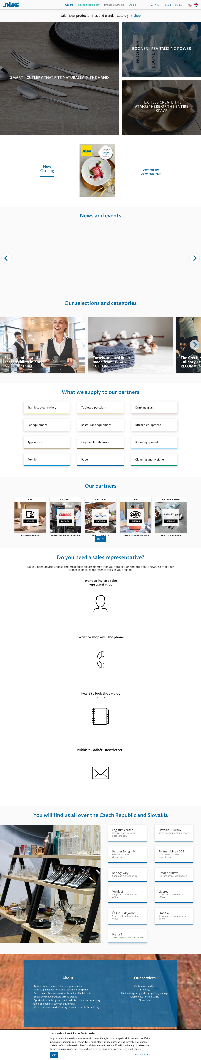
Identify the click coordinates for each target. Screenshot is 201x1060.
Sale (63, 15)
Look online (151, 169)
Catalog (122, 15)
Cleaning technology (89, 4)
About (168, 5)
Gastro (69, 4)
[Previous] (6, 258)
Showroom (145, 1000)
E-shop (136, 15)
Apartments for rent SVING (145, 996)
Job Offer (155, 5)
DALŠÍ (100, 539)
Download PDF (151, 173)
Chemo (132, 4)
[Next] (194, 258)
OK (54, 1055)
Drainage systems (114, 4)
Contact (179, 5)
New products (79, 15)
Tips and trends (103, 15)
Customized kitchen (144, 985)
